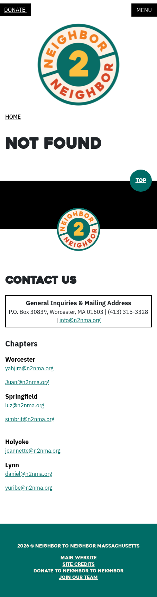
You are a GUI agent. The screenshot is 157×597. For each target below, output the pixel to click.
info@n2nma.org (80, 320)
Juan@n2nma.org (27, 382)
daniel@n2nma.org (28, 473)
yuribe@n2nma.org (29, 487)
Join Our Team (78, 577)
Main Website (79, 558)
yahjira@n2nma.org (29, 368)
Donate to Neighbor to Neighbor (78, 571)
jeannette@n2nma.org (33, 450)
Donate (15, 9)
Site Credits (79, 564)
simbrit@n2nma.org (29, 419)
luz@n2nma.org (24, 405)
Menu (144, 10)
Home (13, 116)
